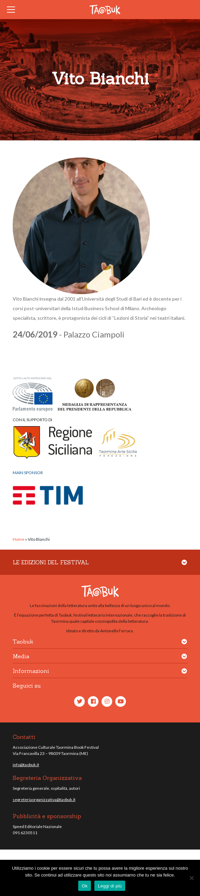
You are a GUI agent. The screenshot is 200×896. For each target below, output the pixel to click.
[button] (184, 566)
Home (18, 539)
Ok (84, 885)
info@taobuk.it (26, 764)
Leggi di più (110, 885)
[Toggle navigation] (13, 9)
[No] (191, 877)
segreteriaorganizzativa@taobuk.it (44, 799)
